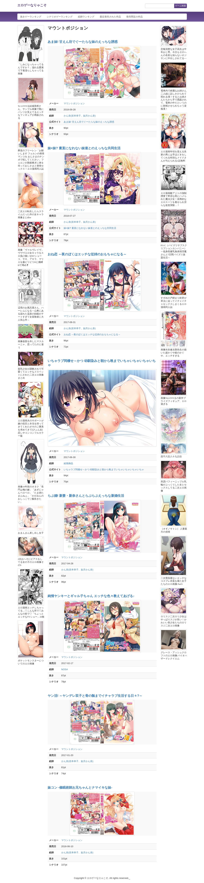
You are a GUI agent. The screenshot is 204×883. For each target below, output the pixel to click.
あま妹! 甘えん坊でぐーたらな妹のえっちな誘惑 (83, 42)
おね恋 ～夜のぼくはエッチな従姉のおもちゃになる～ (87, 254)
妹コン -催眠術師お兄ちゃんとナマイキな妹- (80, 787)
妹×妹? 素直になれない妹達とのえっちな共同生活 (84, 148)
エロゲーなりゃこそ (32, 5)
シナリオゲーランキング (60, 16)
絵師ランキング (86, 16)
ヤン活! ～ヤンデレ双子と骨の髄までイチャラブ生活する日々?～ (95, 696)
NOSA (64, 669)
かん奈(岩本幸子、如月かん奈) (80, 115)
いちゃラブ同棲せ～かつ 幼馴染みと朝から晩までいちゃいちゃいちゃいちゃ (104, 469)
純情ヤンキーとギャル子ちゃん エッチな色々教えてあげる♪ (91, 596)
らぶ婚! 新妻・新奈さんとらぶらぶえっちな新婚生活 (86, 495)
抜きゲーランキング (30, 16)
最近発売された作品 (110, 16)
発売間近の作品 (134, 16)
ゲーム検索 (180, 6)
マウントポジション (74, 103)
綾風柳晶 (68, 463)
